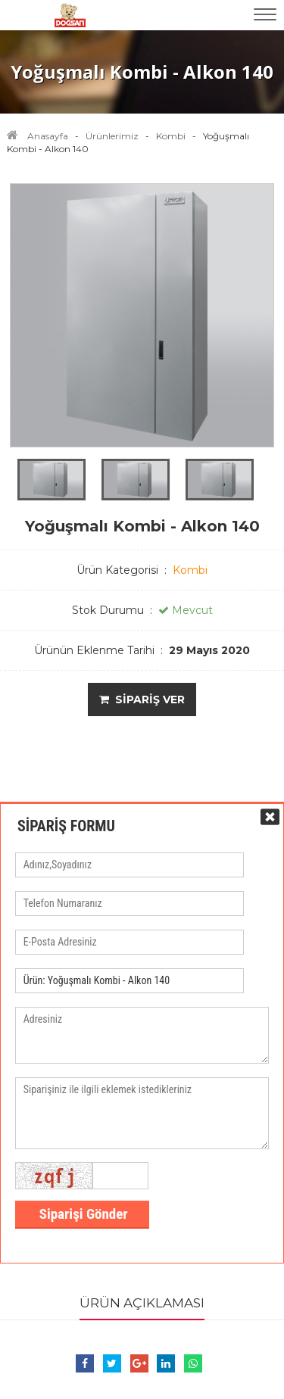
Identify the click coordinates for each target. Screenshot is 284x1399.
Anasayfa (47, 136)
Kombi (171, 136)
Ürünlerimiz (112, 136)
